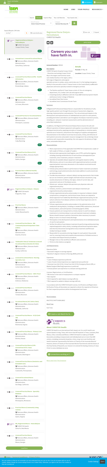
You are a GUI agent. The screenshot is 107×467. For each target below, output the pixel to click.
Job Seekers (87, 2)
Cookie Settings (93, 461)
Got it (102, 461)
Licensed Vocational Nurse (24, 377)
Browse (38, 18)
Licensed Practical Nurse (23, 97)
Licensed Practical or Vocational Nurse (28, 116)
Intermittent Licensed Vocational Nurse (28, 58)
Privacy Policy (34, 457)
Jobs (73, 9)
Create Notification (36, 33)
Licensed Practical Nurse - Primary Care (28, 331)
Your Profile (83, 9)
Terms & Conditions (19, 457)
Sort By (8, 33)
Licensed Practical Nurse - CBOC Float (28, 274)
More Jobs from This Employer (56, 360)
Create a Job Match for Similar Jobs (61, 314)
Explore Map (48, 18)
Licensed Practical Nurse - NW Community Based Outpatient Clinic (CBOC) (27, 225)
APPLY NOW (87, 42)
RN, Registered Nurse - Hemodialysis (27, 423)
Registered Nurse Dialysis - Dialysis (27, 189)
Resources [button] (97, 9)
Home (66, 9)
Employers (98, 2)
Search (32, 18)
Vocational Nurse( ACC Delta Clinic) (27, 301)
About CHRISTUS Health (56, 327)
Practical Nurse (20, 205)
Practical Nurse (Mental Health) (26, 170)
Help (7, 457)
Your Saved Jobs (72, 18)
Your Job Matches (59, 18)
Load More (24, 448)
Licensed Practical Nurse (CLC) (25, 152)
